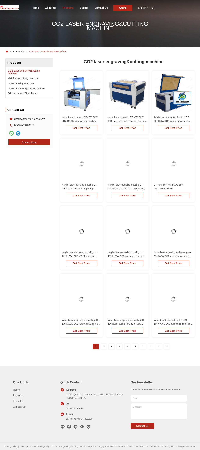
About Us (50, 7)
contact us (142, 426)
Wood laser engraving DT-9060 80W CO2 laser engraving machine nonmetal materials (127, 121)
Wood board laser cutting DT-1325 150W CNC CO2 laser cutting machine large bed (173, 324)
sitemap (24, 446)
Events (84, 7)
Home (35, 7)
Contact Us (101, 7)
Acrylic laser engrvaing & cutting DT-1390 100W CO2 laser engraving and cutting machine (126, 256)
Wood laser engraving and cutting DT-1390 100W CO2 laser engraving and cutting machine (80, 324)
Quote (123, 7)
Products (68, 7)
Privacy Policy (10, 446)
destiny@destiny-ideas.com (29, 119)
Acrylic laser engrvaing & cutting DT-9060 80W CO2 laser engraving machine (80, 189)
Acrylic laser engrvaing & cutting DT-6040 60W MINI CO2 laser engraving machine (126, 189)
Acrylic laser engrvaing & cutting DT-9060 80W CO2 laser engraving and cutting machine (172, 121)
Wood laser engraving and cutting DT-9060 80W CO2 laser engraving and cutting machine (172, 256)
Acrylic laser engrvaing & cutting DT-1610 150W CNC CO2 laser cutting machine (80, 256)
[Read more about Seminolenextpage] (159, 346)
